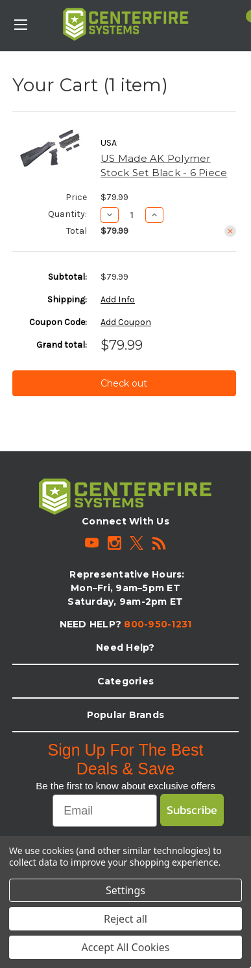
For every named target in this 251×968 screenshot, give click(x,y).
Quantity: (67, 213)
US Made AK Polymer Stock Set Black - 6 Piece (164, 165)
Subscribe (192, 809)
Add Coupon (126, 322)
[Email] (104, 810)
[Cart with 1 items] (244, 16)
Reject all (125, 919)
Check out (124, 383)
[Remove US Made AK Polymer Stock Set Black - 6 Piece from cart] (230, 231)
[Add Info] (118, 299)
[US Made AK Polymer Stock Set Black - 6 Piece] (132, 215)
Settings (125, 890)
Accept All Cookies (126, 947)
